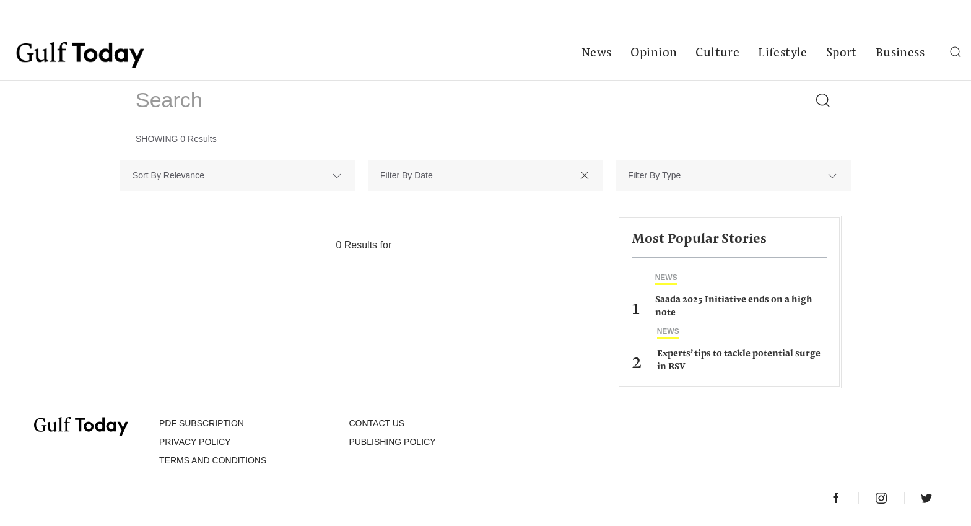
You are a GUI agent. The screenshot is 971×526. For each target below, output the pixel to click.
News (596, 53)
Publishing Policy (392, 442)
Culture (717, 53)
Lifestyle (783, 53)
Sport (841, 53)
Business (900, 53)
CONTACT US (376, 423)
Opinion (653, 53)
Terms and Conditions (212, 460)
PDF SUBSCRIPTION (201, 423)
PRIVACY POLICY (194, 442)
